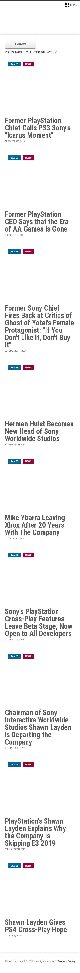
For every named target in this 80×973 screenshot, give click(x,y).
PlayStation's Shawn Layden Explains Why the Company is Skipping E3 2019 (35, 832)
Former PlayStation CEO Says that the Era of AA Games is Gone (37, 221)
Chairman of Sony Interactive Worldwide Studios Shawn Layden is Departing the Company (38, 727)
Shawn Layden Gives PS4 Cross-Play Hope (36, 926)
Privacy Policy (66, 961)
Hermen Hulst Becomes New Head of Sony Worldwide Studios (39, 431)
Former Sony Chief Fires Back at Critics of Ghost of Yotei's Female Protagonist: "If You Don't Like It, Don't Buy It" (39, 326)
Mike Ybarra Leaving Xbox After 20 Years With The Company (35, 525)
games (14, 64)
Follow (20, 44)
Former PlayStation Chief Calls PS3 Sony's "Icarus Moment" (38, 127)
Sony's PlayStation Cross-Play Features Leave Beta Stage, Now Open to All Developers (38, 622)
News (28, 64)
